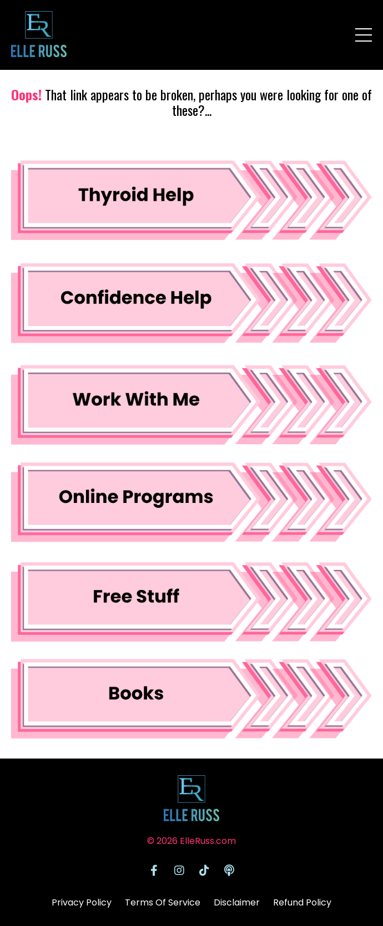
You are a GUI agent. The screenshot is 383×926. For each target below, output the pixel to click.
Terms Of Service (162, 902)
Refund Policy (302, 902)
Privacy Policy (82, 902)
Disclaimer (237, 902)
